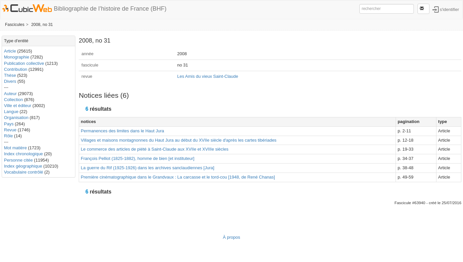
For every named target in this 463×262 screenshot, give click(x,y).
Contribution (15, 69)
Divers (10, 81)
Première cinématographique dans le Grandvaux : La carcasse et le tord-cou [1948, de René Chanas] (178, 177)
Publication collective (24, 63)
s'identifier (449, 9)
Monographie (16, 57)
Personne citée (18, 160)
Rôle (8, 135)
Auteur (10, 93)
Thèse (10, 75)
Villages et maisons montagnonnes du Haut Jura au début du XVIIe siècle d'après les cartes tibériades (178, 140)
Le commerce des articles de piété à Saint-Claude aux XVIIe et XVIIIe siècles (154, 149)
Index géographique (23, 166)
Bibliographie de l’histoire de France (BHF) (110, 8)
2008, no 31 (42, 24)
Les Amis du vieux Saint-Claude (207, 76)
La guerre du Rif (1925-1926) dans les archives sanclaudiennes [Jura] (147, 167)
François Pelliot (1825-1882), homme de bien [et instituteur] (137, 158)
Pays (9, 123)
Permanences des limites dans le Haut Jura (122, 130)
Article (10, 51)
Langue (11, 111)
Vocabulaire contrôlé (23, 172)
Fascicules (14, 24)
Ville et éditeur (18, 105)
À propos (231, 237)
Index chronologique (23, 153)
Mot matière (15, 147)
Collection (13, 99)
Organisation (16, 117)
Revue (10, 129)
